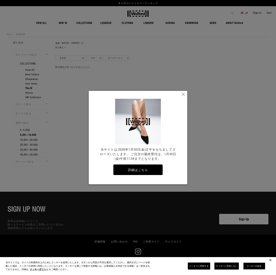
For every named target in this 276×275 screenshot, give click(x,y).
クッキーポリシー (39, 270)
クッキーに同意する (199, 267)
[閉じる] (270, 262)
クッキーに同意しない (226, 267)
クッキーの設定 (254, 267)
